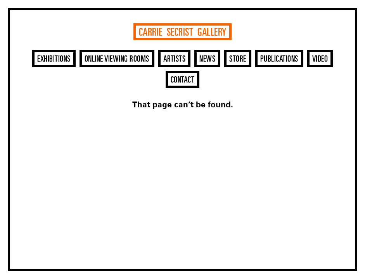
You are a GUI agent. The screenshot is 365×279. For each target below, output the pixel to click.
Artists (174, 59)
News (207, 59)
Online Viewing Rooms (117, 59)
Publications (279, 59)
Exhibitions (54, 59)
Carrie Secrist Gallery (183, 32)
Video (320, 59)
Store (237, 59)
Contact (183, 80)
